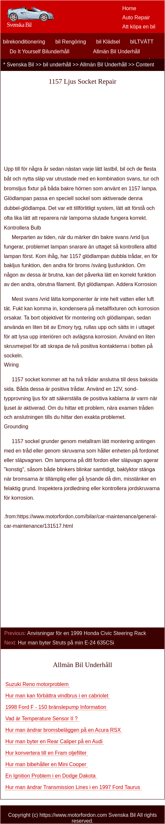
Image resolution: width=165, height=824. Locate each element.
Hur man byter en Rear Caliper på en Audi (54, 741)
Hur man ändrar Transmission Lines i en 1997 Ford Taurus (73, 787)
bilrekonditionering (24, 41)
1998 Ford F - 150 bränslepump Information (56, 707)
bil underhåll (57, 64)
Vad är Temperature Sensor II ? (42, 718)
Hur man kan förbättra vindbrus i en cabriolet (57, 695)
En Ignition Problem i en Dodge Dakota (51, 776)
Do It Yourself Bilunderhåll (39, 51)
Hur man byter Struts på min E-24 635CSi (67, 642)
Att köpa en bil (138, 26)
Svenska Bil (20, 64)
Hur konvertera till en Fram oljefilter (46, 753)
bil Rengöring (70, 41)
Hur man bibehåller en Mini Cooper (46, 764)
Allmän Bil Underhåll (116, 51)
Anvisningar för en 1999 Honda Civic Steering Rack (87, 633)
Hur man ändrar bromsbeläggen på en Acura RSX (63, 730)
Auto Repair (136, 17)
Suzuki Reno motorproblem (37, 684)
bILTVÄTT (142, 41)
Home (129, 8)
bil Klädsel (108, 41)
